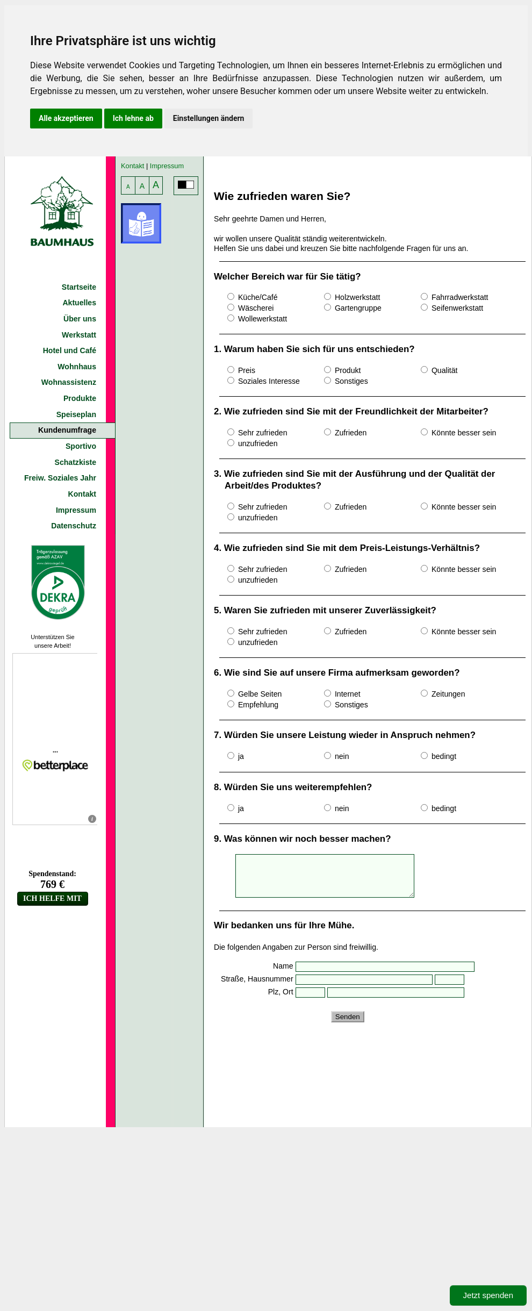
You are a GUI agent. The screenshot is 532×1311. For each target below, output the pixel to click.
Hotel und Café (69, 350)
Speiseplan (76, 414)
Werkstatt (79, 335)
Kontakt (82, 494)
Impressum (76, 510)
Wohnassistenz (68, 382)
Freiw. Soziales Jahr (60, 478)
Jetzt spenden (488, 1295)
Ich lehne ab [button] (133, 118)
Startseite (79, 287)
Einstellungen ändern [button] (209, 118)
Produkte (79, 398)
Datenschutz (73, 525)
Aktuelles (79, 302)
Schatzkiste (75, 462)
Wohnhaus (76, 366)
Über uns (79, 318)
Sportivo (81, 446)
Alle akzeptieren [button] (66, 118)
